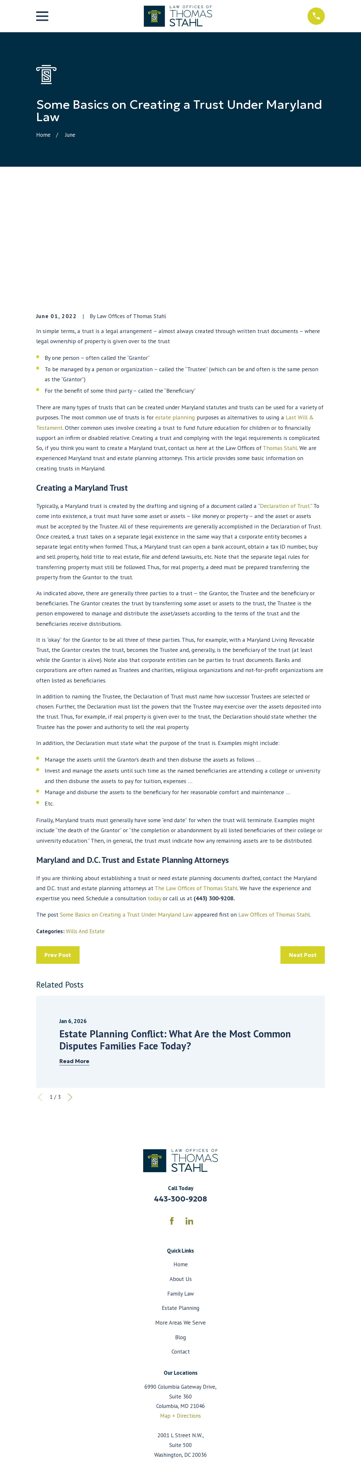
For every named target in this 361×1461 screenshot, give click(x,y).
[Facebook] (172, 1110)
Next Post (303, 844)
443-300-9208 (180, 1088)
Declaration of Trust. (285, 395)
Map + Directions (180, 1305)
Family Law (180, 1182)
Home (180, 1153)
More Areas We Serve (180, 1211)
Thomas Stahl (280, 337)
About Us (181, 1168)
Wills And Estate (85, 820)
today (154, 787)
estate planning (175, 306)
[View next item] (70, 986)
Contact (181, 1240)
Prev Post (57, 844)
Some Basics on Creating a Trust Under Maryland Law (126, 803)
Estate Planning (180, 1197)
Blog (180, 1226)
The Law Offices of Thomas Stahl (196, 777)
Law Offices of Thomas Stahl (274, 803)
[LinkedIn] (189, 1110)
